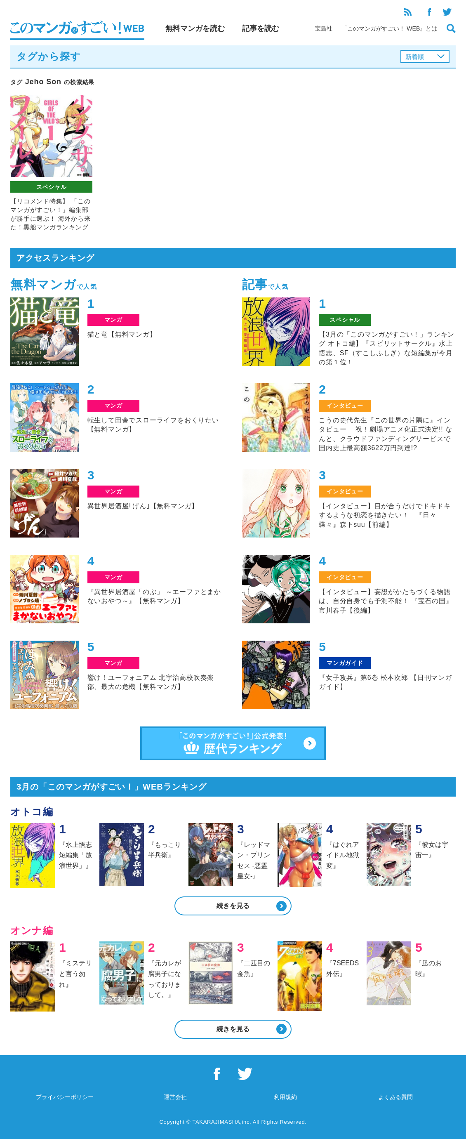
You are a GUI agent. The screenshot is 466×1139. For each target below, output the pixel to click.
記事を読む (260, 28)
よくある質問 (395, 1097)
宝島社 (323, 28)
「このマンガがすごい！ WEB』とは (389, 28)
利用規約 (285, 1097)
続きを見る (233, 905)
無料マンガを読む (195, 28)
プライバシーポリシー (65, 1097)
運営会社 (175, 1097)
